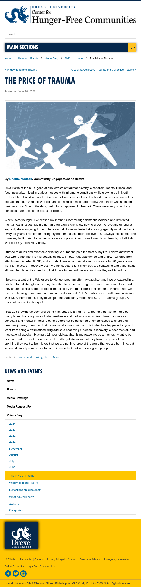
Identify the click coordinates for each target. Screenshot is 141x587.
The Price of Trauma (21, 475)
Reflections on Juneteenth (25, 490)
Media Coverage (17, 398)
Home (8, 58)
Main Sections (22, 47)
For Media (25, 559)
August (13, 455)
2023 (12, 429)
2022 (12, 435)
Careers (39, 559)
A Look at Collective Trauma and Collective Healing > (104, 69)
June (80, 58)
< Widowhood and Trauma (21, 69)
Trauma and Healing (29, 357)
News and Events (28, 58)
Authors (14, 504)
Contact (72, 559)
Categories (16, 510)
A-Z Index (11, 559)
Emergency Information (117, 559)
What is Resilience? (21, 497)
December (15, 449)
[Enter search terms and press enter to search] (70, 34)
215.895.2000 (94, 583)
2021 (67, 58)
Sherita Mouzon (20, 179)
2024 (12, 423)
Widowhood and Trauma (24, 482)
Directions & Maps (90, 559)
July (11, 461)
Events (11, 389)
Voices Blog (51, 58)
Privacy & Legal (56, 559)
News (10, 381)
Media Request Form (20, 406)
